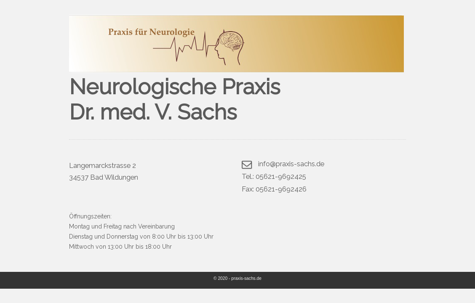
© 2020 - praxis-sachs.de (237, 278)
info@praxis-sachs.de (291, 163)
